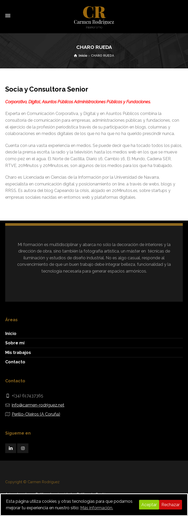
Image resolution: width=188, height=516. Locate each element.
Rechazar (170, 504)
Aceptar (149, 504)
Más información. (96, 507)
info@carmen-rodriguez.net (38, 405)
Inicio (10, 333)
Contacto (15, 361)
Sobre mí (14, 342)
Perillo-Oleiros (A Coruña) (36, 414)
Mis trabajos (18, 352)
